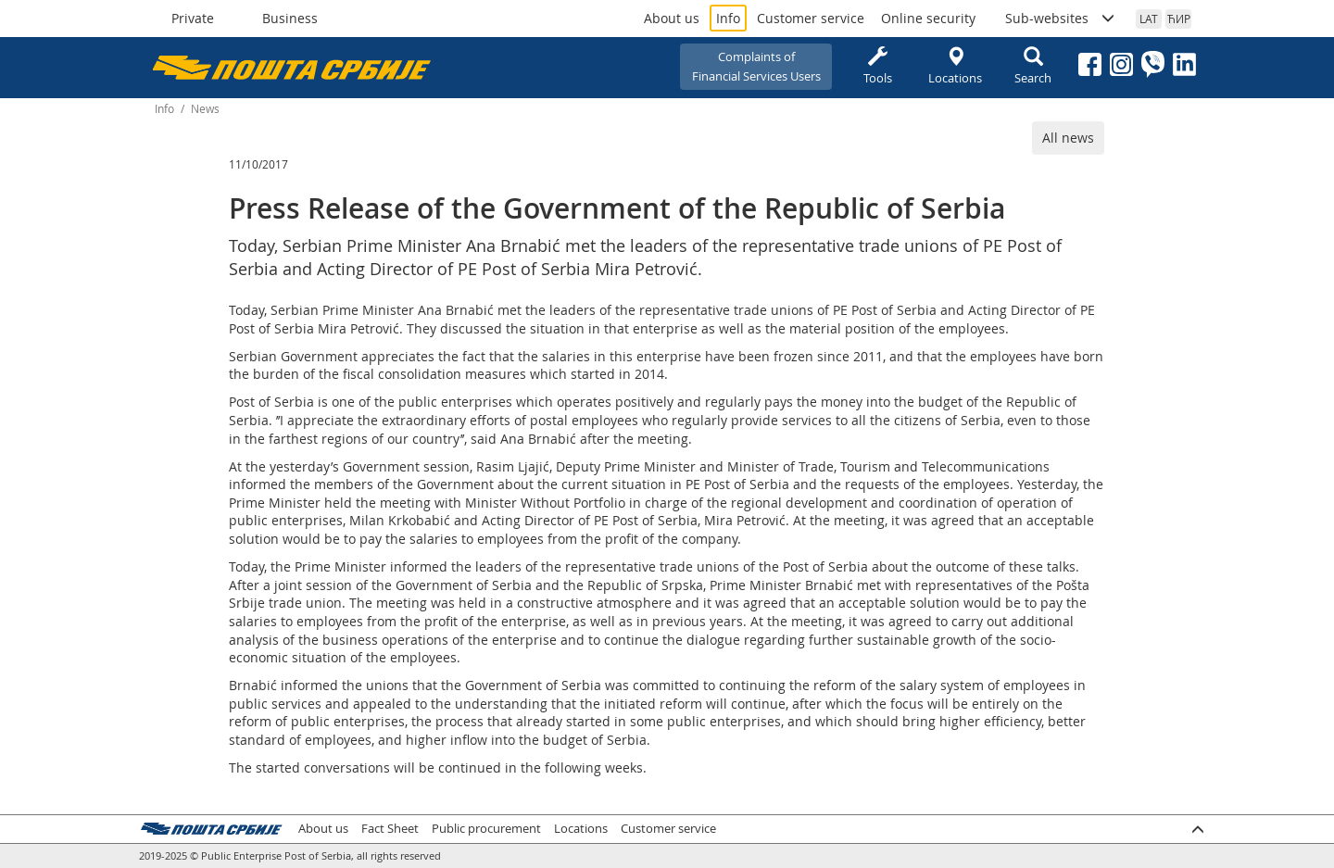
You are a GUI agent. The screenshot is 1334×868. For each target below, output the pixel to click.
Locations (955, 66)
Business (290, 18)
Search (1033, 66)
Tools (877, 66)
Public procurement (486, 829)
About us (671, 18)
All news (1068, 137)
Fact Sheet (390, 829)
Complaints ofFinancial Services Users (756, 66)
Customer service (810, 18)
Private (192, 18)
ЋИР (1178, 18)
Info (728, 18)
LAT (1148, 18)
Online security (928, 18)
